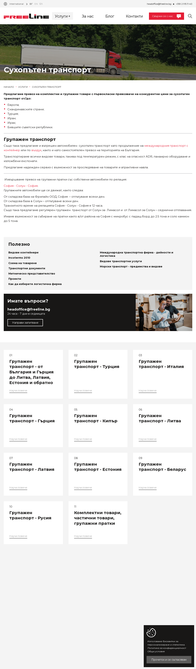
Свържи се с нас (166, 16)
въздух (36, 150)
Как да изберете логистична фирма (35, 284)
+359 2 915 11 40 (184, 3)
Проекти (14, 278)
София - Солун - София (21, 186)
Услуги (24, 87)
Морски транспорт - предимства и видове (131, 266)
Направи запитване (25, 322)
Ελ (41, 3)
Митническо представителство (31, 273)
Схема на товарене (22, 263)
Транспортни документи (26, 268)
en (36, 3)
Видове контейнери (23, 252)
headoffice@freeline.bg (159, 3)
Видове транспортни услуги (121, 261)
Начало (10, 87)
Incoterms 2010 (19, 257)
